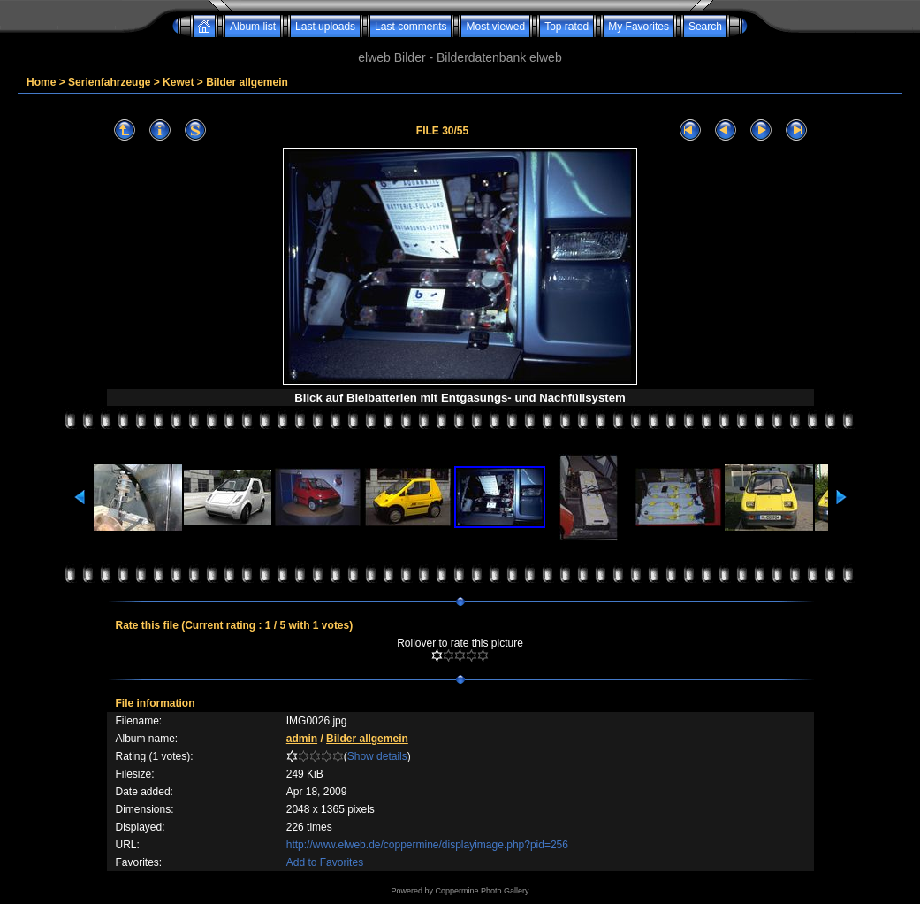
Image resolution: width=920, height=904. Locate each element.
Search (705, 26)
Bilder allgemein (247, 82)
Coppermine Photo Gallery (481, 890)
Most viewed (495, 26)
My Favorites (638, 26)
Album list (253, 26)
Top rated (566, 26)
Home (41, 82)
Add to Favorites (324, 862)
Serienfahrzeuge (109, 82)
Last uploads (325, 26)
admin (301, 738)
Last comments (410, 26)
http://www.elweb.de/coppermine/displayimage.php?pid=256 (427, 845)
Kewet (178, 82)
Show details (377, 756)
